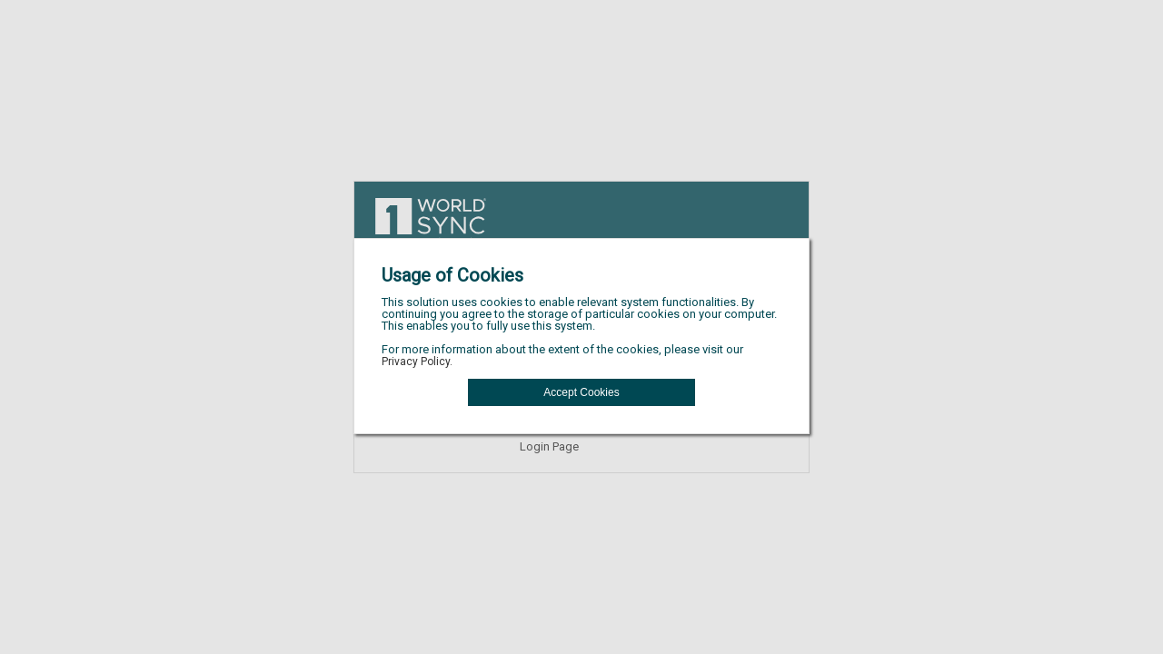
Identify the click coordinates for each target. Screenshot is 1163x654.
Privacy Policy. (417, 361)
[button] (581, 392)
